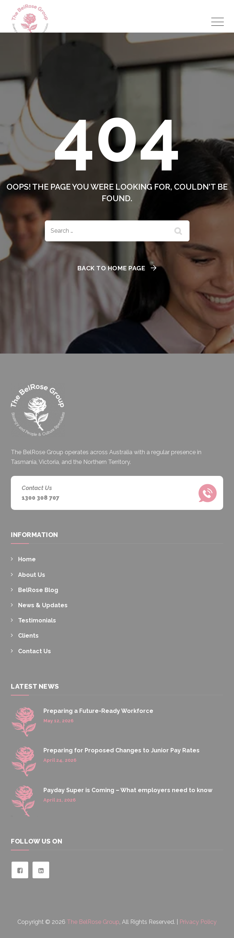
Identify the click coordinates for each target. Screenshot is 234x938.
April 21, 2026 (59, 800)
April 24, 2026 (59, 760)
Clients (28, 635)
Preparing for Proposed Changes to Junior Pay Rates (121, 750)
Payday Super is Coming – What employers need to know (127, 790)
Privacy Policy (198, 921)
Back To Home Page (111, 268)
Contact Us (34, 651)
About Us (31, 574)
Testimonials (37, 620)
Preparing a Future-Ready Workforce (98, 710)
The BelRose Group (93, 921)
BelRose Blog (38, 590)
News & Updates (43, 605)
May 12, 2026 (58, 720)
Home (27, 559)
